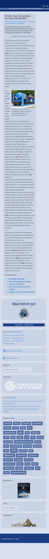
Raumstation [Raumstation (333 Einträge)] (33, 456)
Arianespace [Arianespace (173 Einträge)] (26, 424)
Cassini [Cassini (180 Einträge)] (15, 429)
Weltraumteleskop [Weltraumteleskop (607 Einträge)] (18, 473)
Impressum (19, 326)
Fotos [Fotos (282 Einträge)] (6, 438)
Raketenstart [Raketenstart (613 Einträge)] (9, 456)
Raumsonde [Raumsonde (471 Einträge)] (21, 456)
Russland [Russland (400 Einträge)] (18, 460)
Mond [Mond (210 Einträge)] (6, 451)
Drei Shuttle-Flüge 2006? (17, 280)
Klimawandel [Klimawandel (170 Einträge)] (8, 443)
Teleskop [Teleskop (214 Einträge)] (19, 469)
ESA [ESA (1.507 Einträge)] (20, 433)
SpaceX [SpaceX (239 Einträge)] (34, 465)
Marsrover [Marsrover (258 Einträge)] (27, 447)
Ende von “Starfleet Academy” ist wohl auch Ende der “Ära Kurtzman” (21, 407)
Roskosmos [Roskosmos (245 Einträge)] (8, 460)
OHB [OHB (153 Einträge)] (31, 451)
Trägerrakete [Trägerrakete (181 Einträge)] (29, 469)
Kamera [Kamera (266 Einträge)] (40, 438)
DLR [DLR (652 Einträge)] (29, 429)
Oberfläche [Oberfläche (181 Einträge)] (23, 451)
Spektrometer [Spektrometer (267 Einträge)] (9, 469)
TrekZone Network (11, 398)
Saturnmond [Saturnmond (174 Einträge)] (28, 460)
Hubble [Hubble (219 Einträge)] (20, 438)
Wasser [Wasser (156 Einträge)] (6, 473)
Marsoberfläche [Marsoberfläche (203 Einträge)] (16, 447)
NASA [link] (6, 54)
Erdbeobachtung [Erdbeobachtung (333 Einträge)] (10, 433)
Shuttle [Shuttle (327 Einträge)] (20, 465)
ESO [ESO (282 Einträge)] (27, 433)
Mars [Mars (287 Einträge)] (6, 447)
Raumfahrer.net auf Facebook (14, 351)
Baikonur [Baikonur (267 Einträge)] (7, 429)
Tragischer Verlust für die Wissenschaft (21, 293)
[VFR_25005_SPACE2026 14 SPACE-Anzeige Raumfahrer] (24, 491)
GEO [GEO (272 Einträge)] (12, 438)
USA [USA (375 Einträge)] (37, 469)
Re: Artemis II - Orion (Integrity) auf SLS (13, 336)
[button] (44, 6)
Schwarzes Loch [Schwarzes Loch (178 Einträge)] (9, 465)
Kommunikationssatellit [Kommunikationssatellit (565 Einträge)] (24, 443)
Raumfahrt (14, 22)
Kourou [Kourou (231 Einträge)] (38, 443)
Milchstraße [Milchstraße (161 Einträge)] (37, 447)
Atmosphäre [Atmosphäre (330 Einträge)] (37, 424)
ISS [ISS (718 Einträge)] (27, 438)
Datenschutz (29, 326)
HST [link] (30, 175)
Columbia (8, 22)
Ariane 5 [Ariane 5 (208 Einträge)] (16, 424)
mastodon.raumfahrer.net (12, 359)
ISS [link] (17, 158)
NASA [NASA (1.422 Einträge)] (14, 452)
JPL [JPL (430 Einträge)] (33, 438)
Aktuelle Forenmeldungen (13, 333)
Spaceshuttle (22, 22)
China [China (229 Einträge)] (23, 429)
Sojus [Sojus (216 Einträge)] (27, 465)
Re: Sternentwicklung (8, 344)
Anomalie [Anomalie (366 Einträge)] (8, 424)
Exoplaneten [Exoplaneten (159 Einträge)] (35, 433)
